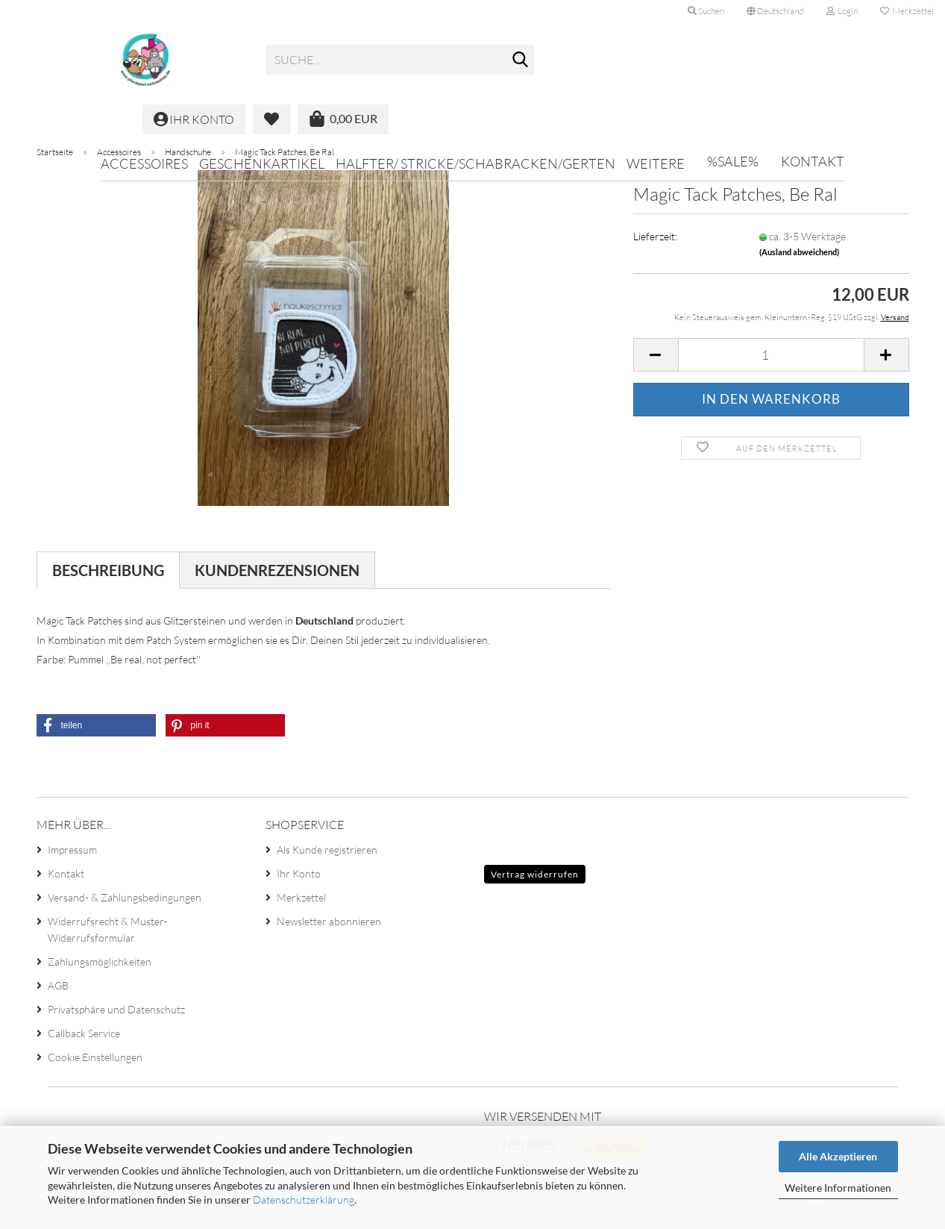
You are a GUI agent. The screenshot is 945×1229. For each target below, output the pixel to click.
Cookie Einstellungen (95, 1057)
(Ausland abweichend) (799, 252)
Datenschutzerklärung (303, 1199)
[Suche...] (520, 60)
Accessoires (144, 163)
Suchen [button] (706, 10)
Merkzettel (907, 10)
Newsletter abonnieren (329, 921)
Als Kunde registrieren (327, 849)
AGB (58, 985)
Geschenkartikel (261, 163)
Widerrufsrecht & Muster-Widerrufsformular (108, 929)
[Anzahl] (771, 355)
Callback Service (84, 1033)
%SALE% (733, 161)
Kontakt (812, 161)
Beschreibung (108, 570)
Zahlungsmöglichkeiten (99, 961)
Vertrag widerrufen (535, 874)
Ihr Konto (299, 873)
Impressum (72, 849)
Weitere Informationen (838, 1187)
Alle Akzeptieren (838, 1156)
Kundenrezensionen (277, 570)
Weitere (656, 163)
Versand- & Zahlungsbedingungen (124, 897)
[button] (775, 11)
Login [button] (842, 10)
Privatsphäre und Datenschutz (116, 1009)
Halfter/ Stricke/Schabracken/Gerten (475, 163)
